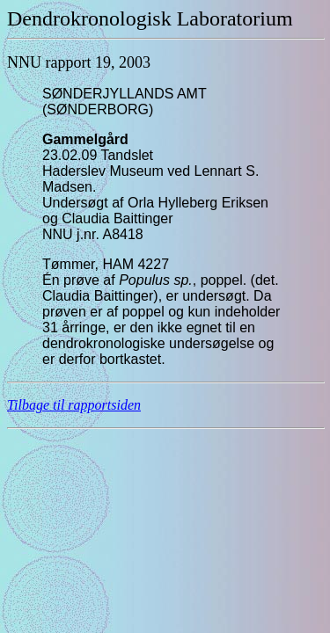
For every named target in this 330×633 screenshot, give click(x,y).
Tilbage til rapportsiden (74, 404)
